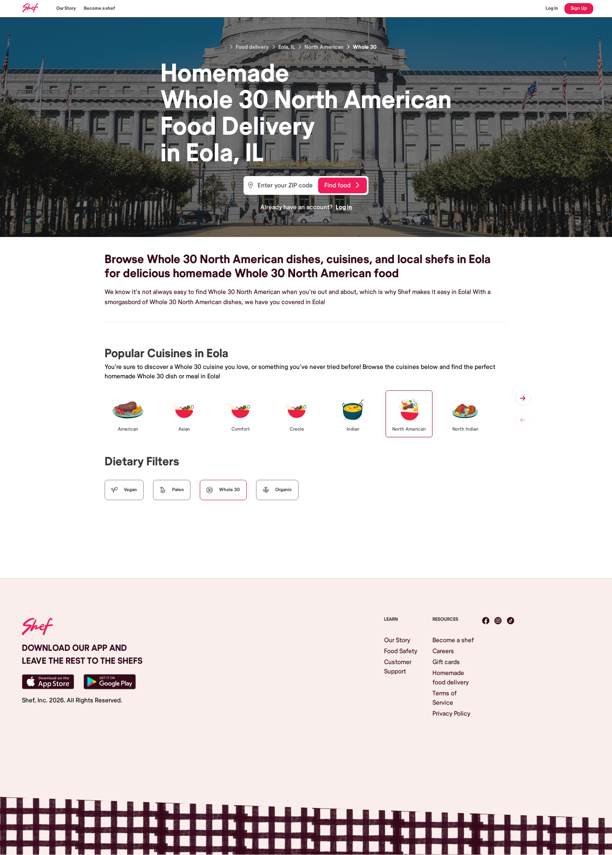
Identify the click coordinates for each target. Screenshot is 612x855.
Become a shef (99, 8)
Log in (344, 207)
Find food (341, 185)
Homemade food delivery (450, 677)
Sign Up (579, 8)
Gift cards (446, 662)
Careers (443, 651)
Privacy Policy (451, 714)
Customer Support (397, 666)
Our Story (66, 8)
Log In (552, 8)
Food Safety (400, 651)
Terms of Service (444, 698)
